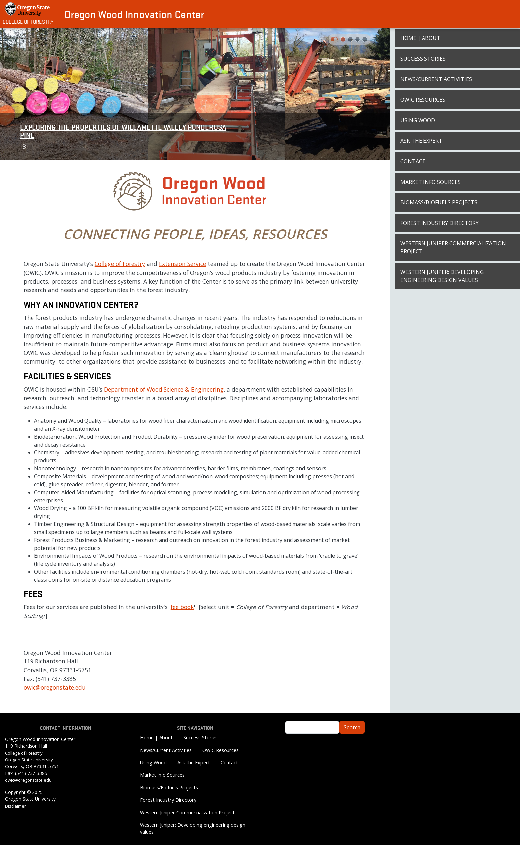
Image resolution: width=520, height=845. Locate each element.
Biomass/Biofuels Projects (438, 202)
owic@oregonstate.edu (55, 687)
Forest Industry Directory (439, 223)
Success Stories (423, 58)
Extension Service (182, 264)
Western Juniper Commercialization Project (453, 247)
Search (352, 727)
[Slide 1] (350, 39)
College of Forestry (28, 21)
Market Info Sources (430, 181)
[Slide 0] (343, 39)
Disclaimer (15, 806)
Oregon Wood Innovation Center (134, 14)
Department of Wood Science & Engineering (164, 389)
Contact (413, 161)
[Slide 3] (364, 39)
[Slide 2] (357, 39)
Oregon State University (29, 760)
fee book (182, 607)
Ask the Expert (421, 140)
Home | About (420, 38)
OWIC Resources (422, 99)
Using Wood (417, 120)
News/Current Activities (436, 79)
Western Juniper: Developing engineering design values (442, 276)
